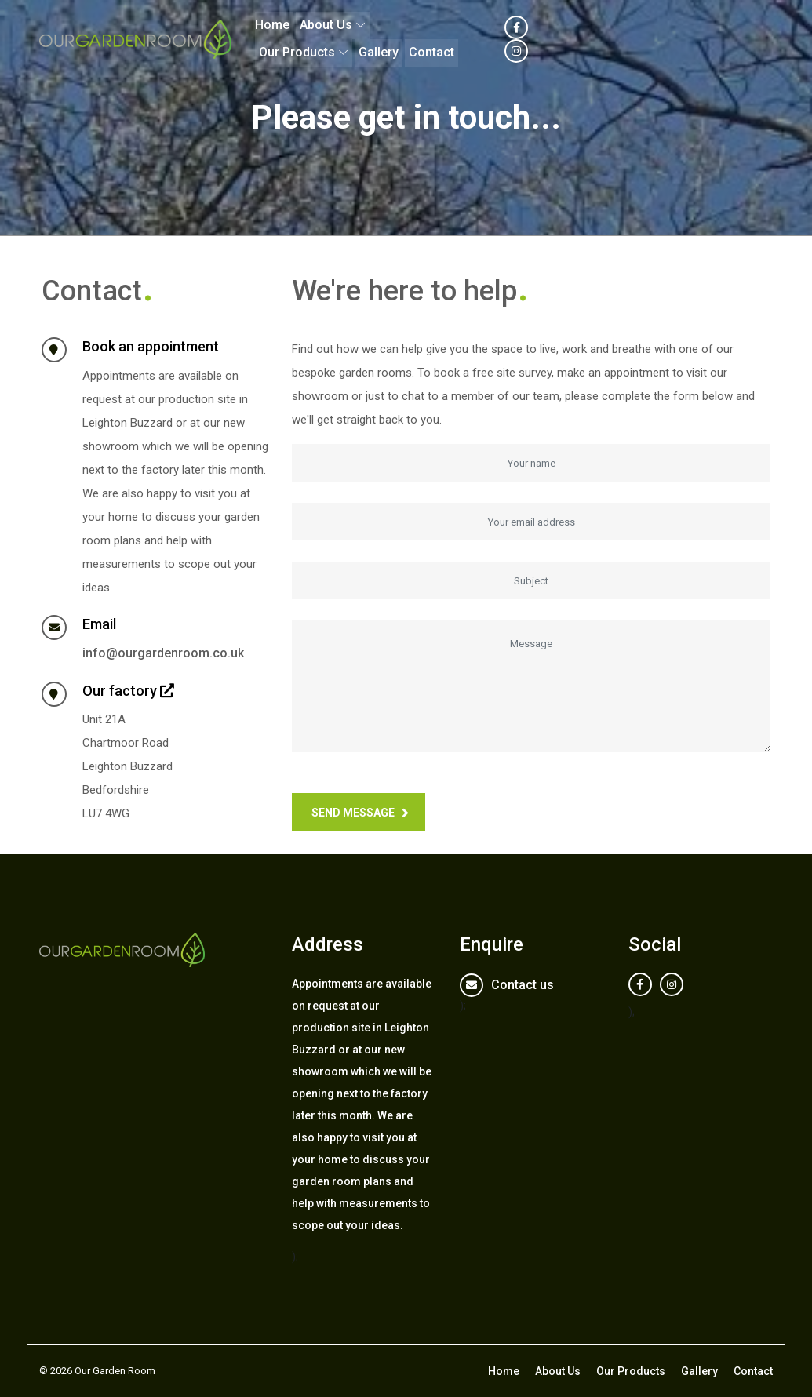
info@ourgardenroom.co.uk (163, 653)
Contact (651, 38)
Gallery (598, 38)
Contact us (522, 984)
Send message (353, 812)
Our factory (119, 690)
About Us (428, 38)
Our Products (517, 38)
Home (375, 38)
